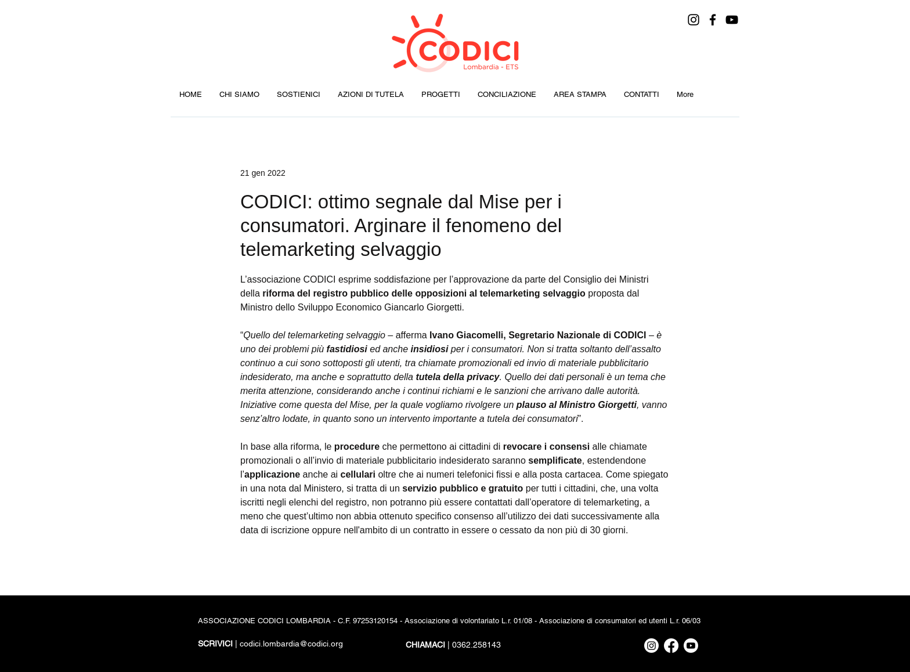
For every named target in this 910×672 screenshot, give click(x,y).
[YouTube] (731, 19)
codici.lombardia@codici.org (291, 643)
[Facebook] (712, 19)
